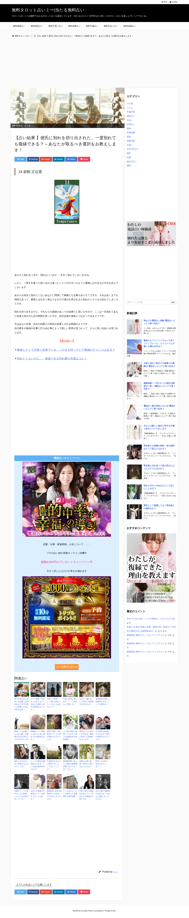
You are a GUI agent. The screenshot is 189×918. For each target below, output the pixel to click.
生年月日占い (133, 149)
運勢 (129, 165)
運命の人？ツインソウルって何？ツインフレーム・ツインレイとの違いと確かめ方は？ (159, 343)
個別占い (131, 116)
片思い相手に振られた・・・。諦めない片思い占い (70, 701)
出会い (130, 120)
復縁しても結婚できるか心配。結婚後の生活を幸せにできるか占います (21, 735)
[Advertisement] (94, 63)
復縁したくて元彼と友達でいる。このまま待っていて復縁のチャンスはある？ (66, 349)
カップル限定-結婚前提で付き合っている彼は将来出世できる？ (38, 765)
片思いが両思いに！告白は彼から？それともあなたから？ (54, 703)
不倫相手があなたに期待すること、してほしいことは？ (54, 765)
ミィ (115, 871)
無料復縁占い (19, 26)
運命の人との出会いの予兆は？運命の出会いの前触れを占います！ (86, 735)
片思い (130, 145)
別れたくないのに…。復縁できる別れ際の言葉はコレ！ (52, 358)
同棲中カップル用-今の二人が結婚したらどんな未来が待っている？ (21, 795)
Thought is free (110, 911)
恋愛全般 (131, 141)
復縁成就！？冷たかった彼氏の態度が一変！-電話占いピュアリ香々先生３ (159, 386)
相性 (129, 153)
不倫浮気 (131, 112)
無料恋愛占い (74, 26)
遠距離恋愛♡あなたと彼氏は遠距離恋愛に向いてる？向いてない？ (70, 765)
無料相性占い (37, 26)
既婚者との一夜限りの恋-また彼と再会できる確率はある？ (38, 735)
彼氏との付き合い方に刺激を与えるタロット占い (21, 763)
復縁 (129, 128)
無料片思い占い (55, 26)
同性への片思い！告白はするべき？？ (103, 763)
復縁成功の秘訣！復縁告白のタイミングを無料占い (103, 701)
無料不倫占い (92, 26)
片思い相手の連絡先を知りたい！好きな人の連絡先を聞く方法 (86, 795)
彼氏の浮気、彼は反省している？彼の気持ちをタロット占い (54, 735)
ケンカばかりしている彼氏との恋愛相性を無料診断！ (70, 793)
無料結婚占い (129, 26)
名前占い (131, 124)
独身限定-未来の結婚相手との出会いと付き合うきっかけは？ (54, 795)
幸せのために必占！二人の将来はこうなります (148, 618)
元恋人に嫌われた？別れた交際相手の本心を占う (86, 701)
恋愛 (129, 136)
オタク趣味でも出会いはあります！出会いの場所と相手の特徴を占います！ (38, 704)
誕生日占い (132, 161)
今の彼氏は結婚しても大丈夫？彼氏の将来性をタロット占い (103, 735)
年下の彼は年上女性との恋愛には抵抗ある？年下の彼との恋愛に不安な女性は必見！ (21, 704)
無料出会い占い (111, 26)
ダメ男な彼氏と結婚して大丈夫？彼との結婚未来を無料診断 (70, 735)
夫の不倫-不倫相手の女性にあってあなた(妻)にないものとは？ (103, 795)
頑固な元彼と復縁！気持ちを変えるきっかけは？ (86, 763)
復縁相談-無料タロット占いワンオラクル (146, 635)
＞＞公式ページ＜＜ (66, 666)
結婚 (129, 157)
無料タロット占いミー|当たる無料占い (48, 10)
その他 (130, 103)
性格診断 (131, 132)
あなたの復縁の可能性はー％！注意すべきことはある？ (38, 795)
